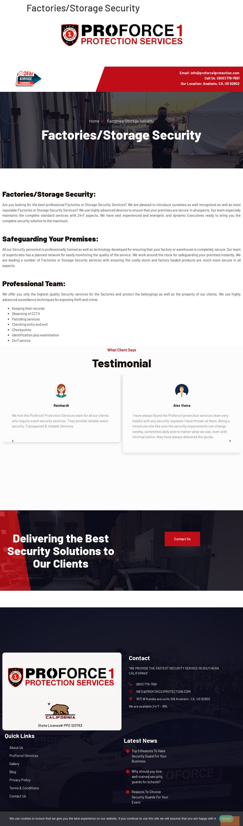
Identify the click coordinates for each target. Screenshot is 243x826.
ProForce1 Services (24, 755)
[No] (229, 821)
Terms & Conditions (24, 788)
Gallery (14, 764)
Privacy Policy (20, 780)
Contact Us (17, 796)
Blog (12, 772)
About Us (16, 747)
